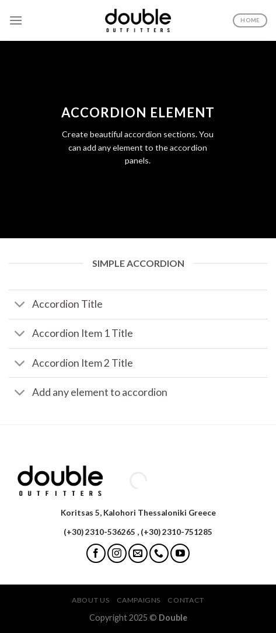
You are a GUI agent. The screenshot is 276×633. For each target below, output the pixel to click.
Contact (185, 600)
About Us (90, 600)
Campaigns (139, 600)
